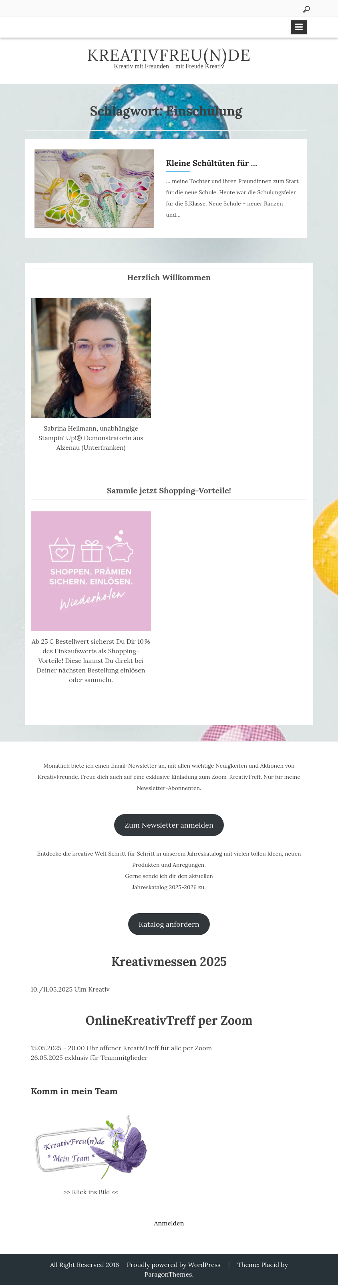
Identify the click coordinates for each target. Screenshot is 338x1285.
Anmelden (169, 1223)
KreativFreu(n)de (169, 55)
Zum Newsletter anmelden (169, 825)
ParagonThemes (168, 1274)
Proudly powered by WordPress (174, 1265)
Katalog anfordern (169, 924)
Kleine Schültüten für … (211, 163)
